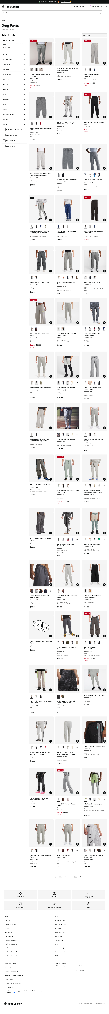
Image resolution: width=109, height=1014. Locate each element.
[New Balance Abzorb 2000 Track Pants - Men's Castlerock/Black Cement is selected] (85, 226)
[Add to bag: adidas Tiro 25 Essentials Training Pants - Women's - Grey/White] (104, 322)
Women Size (14, 74)
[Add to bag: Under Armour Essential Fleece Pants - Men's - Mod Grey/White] (104, 376)
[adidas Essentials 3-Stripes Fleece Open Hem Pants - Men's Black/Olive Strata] (45, 226)
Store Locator (60, 952)
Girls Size (14, 84)
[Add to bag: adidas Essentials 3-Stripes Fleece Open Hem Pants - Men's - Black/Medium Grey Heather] (50, 220)
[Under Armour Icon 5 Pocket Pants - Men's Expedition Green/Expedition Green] (67, 643)
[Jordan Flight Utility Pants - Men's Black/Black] (36, 278)
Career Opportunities (11, 924)
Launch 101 (59, 948)
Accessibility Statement (13, 983)
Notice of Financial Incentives (14, 975)
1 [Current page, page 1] (65, 877)
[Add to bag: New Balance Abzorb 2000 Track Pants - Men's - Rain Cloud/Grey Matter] (104, 63)
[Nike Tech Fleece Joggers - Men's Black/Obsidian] (63, 383)
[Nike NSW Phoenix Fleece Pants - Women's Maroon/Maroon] (36, 329)
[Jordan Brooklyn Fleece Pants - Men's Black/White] (36, 383)
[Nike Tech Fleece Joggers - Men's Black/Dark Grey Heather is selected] (58, 383)
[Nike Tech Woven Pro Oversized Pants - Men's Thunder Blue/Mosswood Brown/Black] (90, 643)
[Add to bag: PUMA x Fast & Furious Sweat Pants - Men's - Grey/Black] (50, 533)
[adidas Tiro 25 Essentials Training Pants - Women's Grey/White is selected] (85, 329)
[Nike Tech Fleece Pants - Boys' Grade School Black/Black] (94, 540)
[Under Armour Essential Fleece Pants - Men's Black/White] (99, 383)
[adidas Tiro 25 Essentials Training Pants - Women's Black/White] (99, 329)
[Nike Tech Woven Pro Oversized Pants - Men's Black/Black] (99, 643)
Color (14, 104)
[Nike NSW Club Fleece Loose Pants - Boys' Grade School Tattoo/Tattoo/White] (63, 591)
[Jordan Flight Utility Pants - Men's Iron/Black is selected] (32, 278)
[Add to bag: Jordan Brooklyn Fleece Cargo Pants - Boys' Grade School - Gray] (50, 117)
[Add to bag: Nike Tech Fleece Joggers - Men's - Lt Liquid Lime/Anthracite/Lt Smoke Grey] (104, 792)
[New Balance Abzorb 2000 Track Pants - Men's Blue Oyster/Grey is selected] (58, 226)
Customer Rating (14, 114)
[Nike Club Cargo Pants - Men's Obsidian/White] (90, 278)
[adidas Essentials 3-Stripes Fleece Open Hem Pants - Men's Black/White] (36, 226)
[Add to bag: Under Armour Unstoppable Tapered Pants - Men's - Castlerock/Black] (50, 584)
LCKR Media (8, 932)
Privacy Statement (11, 972)
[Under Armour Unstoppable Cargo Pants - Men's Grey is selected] (85, 851)
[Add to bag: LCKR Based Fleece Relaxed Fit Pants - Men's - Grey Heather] (50, 63)
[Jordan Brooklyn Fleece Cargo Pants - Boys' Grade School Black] (36, 123)
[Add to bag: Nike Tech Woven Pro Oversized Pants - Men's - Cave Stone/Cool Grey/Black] (104, 636)
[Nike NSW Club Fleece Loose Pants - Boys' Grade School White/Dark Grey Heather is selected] (58, 591)
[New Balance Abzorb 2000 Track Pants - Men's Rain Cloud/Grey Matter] (67, 226)
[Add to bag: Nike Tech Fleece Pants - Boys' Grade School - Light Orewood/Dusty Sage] (104, 533)
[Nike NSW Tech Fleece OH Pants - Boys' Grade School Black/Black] (90, 434)
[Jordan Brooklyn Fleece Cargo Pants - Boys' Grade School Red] (41, 123)
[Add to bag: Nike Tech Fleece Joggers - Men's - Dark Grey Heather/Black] (77, 428)
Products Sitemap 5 (11, 956)
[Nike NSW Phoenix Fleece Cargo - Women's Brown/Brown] (63, 799)
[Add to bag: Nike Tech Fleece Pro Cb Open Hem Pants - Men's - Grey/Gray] (77, 479)
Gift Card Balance (61, 924)
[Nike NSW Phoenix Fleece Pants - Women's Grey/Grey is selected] (32, 329)
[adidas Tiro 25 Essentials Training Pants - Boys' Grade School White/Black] (63, 540)
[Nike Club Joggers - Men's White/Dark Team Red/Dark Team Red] (63, 851)
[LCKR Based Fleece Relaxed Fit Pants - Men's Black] (36, 70)
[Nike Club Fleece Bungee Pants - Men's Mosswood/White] (77, 278)
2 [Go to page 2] (70, 877)
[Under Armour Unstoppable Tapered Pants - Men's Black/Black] (41, 591)
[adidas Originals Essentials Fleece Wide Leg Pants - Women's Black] (36, 434)
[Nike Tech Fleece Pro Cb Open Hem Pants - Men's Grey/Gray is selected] (58, 486)
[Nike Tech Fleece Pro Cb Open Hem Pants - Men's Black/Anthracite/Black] (63, 486)
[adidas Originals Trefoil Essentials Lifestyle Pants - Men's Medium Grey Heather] (99, 486)
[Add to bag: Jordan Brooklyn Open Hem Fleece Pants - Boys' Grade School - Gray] (77, 168)
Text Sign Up (59, 940)
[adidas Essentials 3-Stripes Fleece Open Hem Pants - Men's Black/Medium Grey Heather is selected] (32, 226)
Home (3, 20)
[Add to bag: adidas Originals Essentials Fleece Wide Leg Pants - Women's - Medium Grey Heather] (50, 428)
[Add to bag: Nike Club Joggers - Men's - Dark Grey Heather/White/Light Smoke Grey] (77, 844)
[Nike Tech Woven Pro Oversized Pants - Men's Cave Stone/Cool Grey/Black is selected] (85, 643)
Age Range (14, 64)
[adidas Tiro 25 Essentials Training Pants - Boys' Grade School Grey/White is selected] (58, 540)
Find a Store (6, 47)
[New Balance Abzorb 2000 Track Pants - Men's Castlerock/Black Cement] (90, 70)
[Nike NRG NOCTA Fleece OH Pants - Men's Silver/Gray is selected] (32, 851)
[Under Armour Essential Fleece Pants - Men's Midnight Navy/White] (94, 383)
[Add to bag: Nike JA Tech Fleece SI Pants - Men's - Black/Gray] (104, 117)
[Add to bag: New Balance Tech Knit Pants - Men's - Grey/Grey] (104, 689)
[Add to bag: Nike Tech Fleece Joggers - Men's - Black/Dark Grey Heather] (77, 376)
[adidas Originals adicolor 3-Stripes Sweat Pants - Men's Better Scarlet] (45, 748)
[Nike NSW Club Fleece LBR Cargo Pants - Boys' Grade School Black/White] (63, 329)
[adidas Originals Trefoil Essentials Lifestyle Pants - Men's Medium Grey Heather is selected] (58, 748)
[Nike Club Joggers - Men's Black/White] (72, 851)
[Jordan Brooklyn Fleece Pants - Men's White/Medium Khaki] (41, 383)
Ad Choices (9, 987)
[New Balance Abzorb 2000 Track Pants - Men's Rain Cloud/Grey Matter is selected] (85, 70)
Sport (14, 109)
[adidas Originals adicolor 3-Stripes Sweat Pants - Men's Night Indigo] (41, 748)
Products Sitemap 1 (11, 940)
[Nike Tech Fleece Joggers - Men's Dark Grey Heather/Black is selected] (58, 434)
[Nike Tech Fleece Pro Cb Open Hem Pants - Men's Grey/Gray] (36, 696)
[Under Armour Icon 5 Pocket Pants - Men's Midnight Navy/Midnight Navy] (72, 643)
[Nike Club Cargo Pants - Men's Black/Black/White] (94, 278)
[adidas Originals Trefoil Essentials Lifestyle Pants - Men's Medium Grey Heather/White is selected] (85, 486)
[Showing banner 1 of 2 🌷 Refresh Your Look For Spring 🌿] (54, 2)
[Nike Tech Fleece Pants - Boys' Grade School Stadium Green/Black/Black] (99, 540)
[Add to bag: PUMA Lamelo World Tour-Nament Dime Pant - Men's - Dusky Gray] (50, 792)
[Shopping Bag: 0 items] (105, 6)
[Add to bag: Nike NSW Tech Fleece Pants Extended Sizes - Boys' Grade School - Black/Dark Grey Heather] (77, 63)
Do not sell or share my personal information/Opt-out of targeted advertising (25, 991)
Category (14, 99)
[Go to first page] (55, 876)
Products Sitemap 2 (11, 944)
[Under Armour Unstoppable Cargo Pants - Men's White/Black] (90, 851)
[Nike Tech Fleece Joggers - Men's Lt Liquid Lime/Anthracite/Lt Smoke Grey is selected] (85, 799)
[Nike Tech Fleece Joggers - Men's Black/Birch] (67, 383)
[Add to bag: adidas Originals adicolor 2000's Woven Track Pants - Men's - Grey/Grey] (77, 117)
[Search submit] (100, 13)
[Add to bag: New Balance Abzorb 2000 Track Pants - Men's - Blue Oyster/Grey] (77, 220)
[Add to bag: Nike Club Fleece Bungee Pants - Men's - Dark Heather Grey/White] (77, 271)
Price (14, 94)
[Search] (52, 13)
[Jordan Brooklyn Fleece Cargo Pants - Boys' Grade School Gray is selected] (32, 123)
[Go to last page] (80, 876)
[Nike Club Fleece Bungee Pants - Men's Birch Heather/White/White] (63, 278)
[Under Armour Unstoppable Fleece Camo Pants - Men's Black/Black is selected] (58, 696)
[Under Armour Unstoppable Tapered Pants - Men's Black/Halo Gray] (36, 591)
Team (14, 124)
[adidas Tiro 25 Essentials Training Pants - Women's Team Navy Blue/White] (103, 329)
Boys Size (14, 79)
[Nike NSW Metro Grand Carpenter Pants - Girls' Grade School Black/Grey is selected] (85, 591)
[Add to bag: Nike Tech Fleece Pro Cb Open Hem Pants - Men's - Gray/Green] (50, 689)
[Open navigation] (105, 12)
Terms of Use (9, 968)
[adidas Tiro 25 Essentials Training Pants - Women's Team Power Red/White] (94, 329)
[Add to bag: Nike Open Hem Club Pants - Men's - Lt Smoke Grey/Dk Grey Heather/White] (104, 168)
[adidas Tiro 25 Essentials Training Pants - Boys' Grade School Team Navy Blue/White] (72, 540)
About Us (7, 920)
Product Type (14, 59)
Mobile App (58, 936)
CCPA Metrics (9, 979)
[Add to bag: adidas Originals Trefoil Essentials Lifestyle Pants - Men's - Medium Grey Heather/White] (104, 479)
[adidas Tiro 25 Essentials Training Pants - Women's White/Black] (90, 329)
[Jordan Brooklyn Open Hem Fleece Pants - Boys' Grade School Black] (63, 175)
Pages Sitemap (9, 936)
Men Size (14, 69)
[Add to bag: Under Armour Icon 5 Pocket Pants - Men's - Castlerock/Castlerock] (77, 636)
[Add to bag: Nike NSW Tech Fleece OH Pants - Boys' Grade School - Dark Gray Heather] (104, 428)
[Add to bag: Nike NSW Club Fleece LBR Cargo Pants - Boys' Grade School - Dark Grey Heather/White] (77, 322)
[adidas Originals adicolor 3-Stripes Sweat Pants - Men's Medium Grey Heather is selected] (32, 748)
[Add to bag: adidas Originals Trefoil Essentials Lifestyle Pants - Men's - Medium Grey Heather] (77, 741)
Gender (14, 89)
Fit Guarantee (59, 956)
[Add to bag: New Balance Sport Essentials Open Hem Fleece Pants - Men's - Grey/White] (50, 168)
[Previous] (3, 2)
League (14, 119)
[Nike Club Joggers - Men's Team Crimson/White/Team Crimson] (67, 851)
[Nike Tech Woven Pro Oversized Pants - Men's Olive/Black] (94, 643)
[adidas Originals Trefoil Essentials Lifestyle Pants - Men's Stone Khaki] (94, 486)
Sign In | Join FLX (95, 6)
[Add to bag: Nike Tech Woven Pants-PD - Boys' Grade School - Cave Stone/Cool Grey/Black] (50, 479)
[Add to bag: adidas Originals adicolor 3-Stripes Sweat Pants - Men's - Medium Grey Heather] (50, 741)
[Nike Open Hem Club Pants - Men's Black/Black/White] (90, 175)
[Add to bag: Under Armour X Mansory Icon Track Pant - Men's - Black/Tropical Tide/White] (104, 741)
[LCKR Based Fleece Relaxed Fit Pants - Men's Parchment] (41, 70)
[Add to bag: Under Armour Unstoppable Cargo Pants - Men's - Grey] (104, 844)
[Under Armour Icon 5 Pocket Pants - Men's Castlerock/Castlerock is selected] (58, 643)
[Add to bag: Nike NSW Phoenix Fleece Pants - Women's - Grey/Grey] (50, 322)
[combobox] (52, 13)
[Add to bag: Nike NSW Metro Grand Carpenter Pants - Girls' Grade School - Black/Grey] (104, 584)
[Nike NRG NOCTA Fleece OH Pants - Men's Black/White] (36, 851)
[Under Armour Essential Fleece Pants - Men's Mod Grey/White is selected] (85, 383)
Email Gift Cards (60, 920)
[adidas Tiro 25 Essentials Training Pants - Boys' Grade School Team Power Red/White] (67, 540)
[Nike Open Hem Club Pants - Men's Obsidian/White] (99, 175)
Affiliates (7, 928)
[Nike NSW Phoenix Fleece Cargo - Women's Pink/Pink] (67, 799)
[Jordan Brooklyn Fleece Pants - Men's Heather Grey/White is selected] (32, 383)
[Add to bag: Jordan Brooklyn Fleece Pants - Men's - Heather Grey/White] (50, 376)
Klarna (57, 944)
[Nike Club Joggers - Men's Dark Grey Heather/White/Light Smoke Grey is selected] (58, 851)
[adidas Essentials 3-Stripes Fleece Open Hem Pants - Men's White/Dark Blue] (41, 226)
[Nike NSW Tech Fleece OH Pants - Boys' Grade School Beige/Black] (94, 434)
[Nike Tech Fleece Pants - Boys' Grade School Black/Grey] (90, 540)
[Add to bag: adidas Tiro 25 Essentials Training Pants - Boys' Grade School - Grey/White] (77, 533)
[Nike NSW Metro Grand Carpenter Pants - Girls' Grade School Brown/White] (90, 591)
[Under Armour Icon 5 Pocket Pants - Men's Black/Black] (63, 643)
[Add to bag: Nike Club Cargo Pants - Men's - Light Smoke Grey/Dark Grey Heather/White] (104, 271)
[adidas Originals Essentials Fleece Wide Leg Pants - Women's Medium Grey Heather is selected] (32, 434)
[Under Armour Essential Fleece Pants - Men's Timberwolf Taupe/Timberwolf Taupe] (90, 383)
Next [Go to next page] (75, 877)
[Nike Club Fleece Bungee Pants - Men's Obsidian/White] (67, 278)
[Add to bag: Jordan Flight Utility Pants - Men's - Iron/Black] (50, 271)
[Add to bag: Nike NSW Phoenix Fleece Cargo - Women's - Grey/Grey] (77, 792)
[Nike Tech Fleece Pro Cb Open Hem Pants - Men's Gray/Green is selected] (32, 696)
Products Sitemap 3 (11, 948)
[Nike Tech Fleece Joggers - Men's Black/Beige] (72, 383)
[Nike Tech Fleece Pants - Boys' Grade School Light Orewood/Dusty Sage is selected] (85, 540)
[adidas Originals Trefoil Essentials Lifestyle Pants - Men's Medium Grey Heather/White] (67, 748)
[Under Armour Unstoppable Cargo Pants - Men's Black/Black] (94, 851)
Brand (14, 54)
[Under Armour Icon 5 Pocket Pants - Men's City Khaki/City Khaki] (77, 643)
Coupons (58, 928)
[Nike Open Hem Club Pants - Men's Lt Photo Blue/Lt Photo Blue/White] (94, 175)
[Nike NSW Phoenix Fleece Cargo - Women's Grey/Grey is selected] (58, 799)
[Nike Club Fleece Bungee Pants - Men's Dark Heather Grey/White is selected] (58, 278)
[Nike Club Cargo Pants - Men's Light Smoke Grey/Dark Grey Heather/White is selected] (85, 278)
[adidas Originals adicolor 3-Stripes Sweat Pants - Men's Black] (36, 748)
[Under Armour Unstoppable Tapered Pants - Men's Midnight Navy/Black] (45, 591)
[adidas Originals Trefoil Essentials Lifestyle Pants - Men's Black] (90, 486)
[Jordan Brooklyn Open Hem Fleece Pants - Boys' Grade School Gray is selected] (58, 175)
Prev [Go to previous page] (60, 877)
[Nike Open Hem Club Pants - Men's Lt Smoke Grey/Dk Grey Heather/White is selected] (85, 175)
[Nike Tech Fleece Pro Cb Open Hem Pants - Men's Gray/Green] (67, 486)
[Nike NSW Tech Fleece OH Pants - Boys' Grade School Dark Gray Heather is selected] (85, 434)
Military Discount (60, 932)
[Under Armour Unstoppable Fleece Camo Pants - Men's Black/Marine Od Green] (63, 696)
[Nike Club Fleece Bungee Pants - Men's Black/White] (72, 278)
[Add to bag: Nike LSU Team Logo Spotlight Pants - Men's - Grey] (50, 636)
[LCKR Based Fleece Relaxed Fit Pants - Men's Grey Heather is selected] (32, 70)
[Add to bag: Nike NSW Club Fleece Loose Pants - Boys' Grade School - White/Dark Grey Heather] (77, 584)
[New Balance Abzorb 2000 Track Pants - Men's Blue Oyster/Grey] (94, 70)
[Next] (106, 2)
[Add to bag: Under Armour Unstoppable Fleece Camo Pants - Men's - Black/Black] (77, 689)
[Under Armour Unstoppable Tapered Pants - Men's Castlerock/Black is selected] (32, 591)
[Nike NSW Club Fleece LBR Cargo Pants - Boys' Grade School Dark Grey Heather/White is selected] (58, 329)
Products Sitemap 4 (11, 952)
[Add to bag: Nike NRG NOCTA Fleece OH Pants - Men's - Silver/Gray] (50, 844)
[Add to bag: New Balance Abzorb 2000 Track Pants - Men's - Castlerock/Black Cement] (104, 220)
